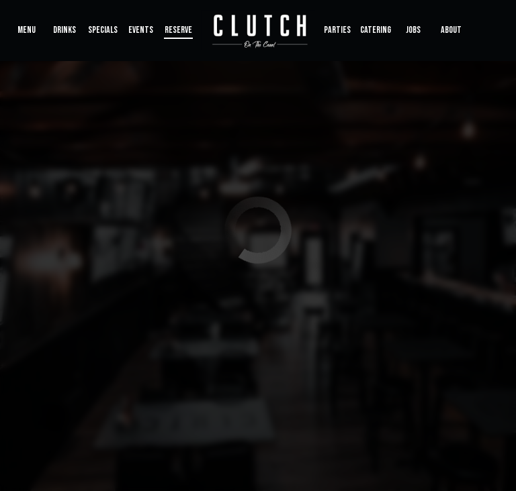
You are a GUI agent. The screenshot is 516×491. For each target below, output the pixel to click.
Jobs (413, 30)
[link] (258, 30)
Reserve (178, 30)
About (451, 30)
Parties (337, 30)
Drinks (64, 30)
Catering (375, 30)
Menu (26, 30)
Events (140, 30)
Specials (103, 30)
